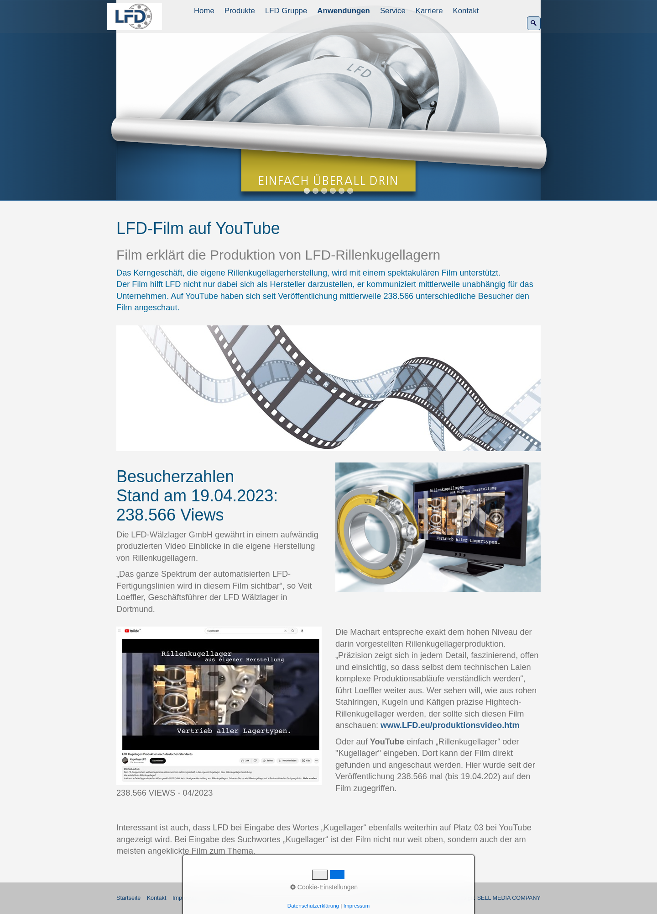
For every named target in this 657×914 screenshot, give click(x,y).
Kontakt (466, 10)
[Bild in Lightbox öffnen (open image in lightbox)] (328, 388)
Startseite (128, 898)
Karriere (429, 10)
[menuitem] (204, 11)
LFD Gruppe (286, 10)
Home (204, 10)
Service (393, 10)
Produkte (239, 10)
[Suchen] (533, 23)
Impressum (186, 898)
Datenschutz (223, 898)
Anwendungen (343, 10)
